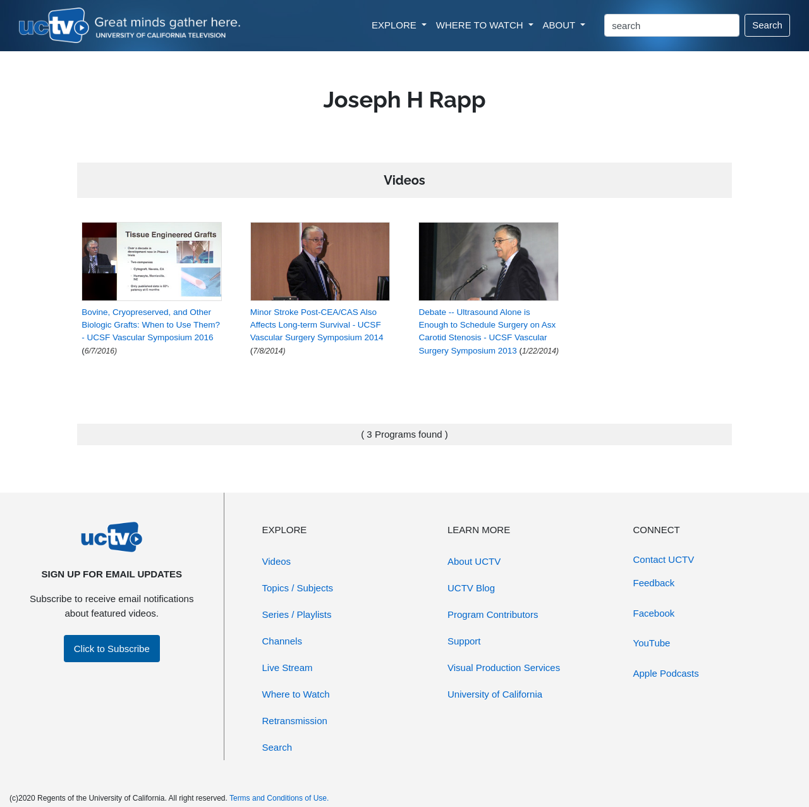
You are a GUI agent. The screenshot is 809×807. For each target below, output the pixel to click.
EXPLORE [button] (395, 25)
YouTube (652, 643)
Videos (276, 561)
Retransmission (294, 720)
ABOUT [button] (560, 25)
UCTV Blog (471, 587)
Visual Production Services (503, 667)
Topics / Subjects (298, 587)
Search (767, 25)
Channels (282, 641)
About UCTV (474, 561)
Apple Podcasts (666, 673)
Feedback (654, 582)
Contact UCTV (664, 559)
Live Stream (287, 667)
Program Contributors (492, 614)
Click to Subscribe (112, 648)
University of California (494, 694)
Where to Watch (296, 694)
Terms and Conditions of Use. (279, 798)
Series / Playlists (297, 614)
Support (464, 641)
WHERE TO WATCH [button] (481, 25)
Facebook (654, 613)
